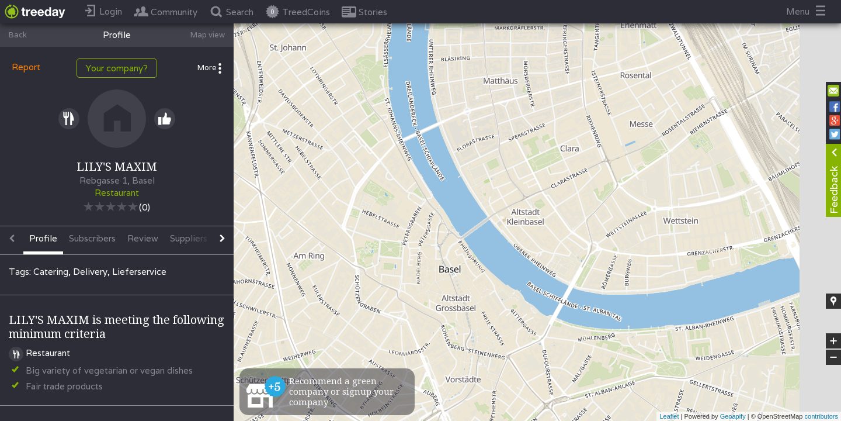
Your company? (117, 68)
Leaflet (669, 416)
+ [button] (833, 340)
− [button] (833, 357)
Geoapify (733, 416)
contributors (821, 416)
